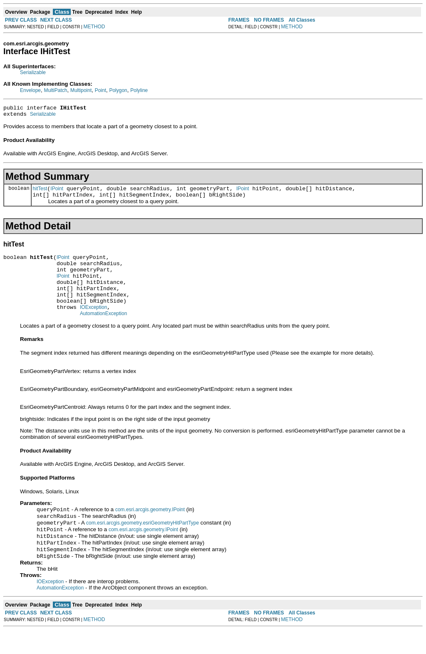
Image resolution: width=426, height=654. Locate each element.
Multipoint (81, 90)
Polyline (139, 90)
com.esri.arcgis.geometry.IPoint (150, 528)
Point (100, 90)
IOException (93, 323)
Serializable (33, 72)
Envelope (30, 90)
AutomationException (103, 331)
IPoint (56, 192)
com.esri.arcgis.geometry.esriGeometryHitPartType (142, 543)
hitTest (40, 192)
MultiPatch (55, 90)
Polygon (118, 90)
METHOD (94, 27)
